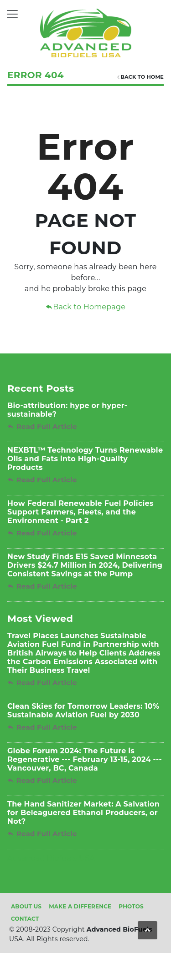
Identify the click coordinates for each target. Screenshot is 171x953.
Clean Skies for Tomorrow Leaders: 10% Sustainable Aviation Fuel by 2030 (83, 710)
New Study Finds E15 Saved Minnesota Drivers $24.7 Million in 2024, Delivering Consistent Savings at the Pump (84, 565)
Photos (131, 906)
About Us (26, 906)
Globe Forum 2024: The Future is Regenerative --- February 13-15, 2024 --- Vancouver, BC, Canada (84, 759)
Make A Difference (80, 906)
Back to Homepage (85, 307)
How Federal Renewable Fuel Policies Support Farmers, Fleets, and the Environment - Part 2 (80, 512)
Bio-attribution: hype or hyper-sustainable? (67, 410)
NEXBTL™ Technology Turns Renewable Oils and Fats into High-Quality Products (85, 459)
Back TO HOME (140, 77)
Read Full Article (42, 426)
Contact (25, 918)
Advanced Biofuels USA (51, 858)
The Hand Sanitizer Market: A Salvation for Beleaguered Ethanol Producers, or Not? (83, 813)
